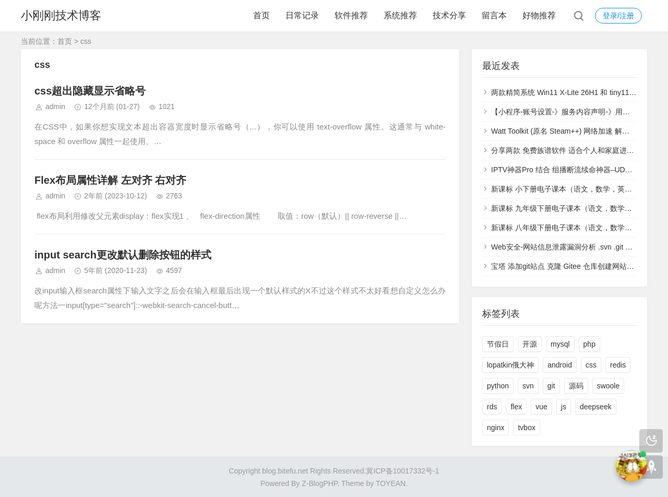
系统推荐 (400, 15)
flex (516, 407)
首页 (261, 15)
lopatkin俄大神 (510, 365)
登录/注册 (618, 15)
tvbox (526, 427)
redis (618, 365)
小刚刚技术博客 (61, 15)
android (559, 365)
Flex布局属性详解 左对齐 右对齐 (110, 180)
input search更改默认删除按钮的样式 (122, 255)
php (589, 344)
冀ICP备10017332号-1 (402, 471)
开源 (529, 344)
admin (55, 106)
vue (541, 407)
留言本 (494, 15)
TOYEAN (390, 483)
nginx (495, 427)
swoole (608, 386)
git (551, 386)
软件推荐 (351, 15)
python (498, 386)
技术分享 (449, 15)
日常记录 (302, 15)
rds (492, 407)
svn (528, 386)
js (563, 407)
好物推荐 (539, 15)
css (591, 365)
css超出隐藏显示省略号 (90, 91)
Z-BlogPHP (319, 483)
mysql (560, 344)
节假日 (498, 344)
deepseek (596, 407)
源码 (576, 386)
